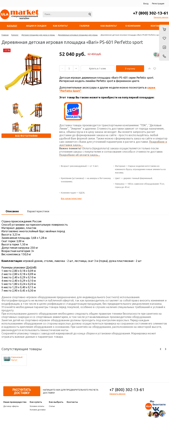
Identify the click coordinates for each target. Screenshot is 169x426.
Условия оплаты (37, 406)
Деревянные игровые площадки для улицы (78, 35)
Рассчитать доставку (22, 391)
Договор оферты (11, 406)
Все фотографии (26, 135)
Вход (145, 3)
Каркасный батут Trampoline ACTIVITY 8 (16, 358)
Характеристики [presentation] (38, 211)
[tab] (12, 211)
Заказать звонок (161, 17)
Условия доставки (38, 410)
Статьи (52, 406)
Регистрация (158, 3)
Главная (5, 35)
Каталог (14, 35)
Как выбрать (56, 402)
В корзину (130, 68)
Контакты (72, 402)
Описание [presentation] (12, 211)
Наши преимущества (14, 402)
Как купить (36, 402)
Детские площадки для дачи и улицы (38, 35)
